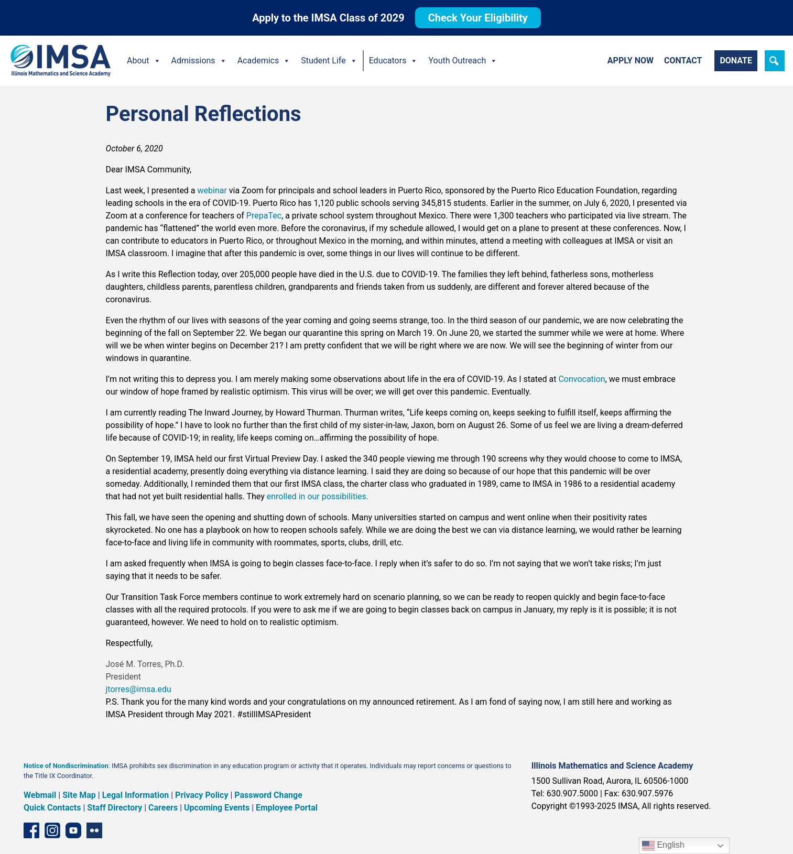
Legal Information (135, 795)
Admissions (199, 60)
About (144, 60)
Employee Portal (287, 808)
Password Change (268, 795)
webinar (212, 190)
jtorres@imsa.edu (138, 689)
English (663, 845)
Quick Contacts (52, 808)
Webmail (40, 795)
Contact (683, 60)
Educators (393, 60)
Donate (736, 60)
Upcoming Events (216, 808)
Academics (264, 60)
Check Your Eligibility (478, 18)
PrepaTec (263, 216)
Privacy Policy (201, 795)
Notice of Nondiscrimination (66, 766)
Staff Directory (114, 808)
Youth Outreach (462, 60)
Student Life (329, 60)
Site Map (79, 795)
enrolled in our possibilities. (317, 496)
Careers (163, 808)
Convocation (581, 379)
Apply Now (630, 60)
